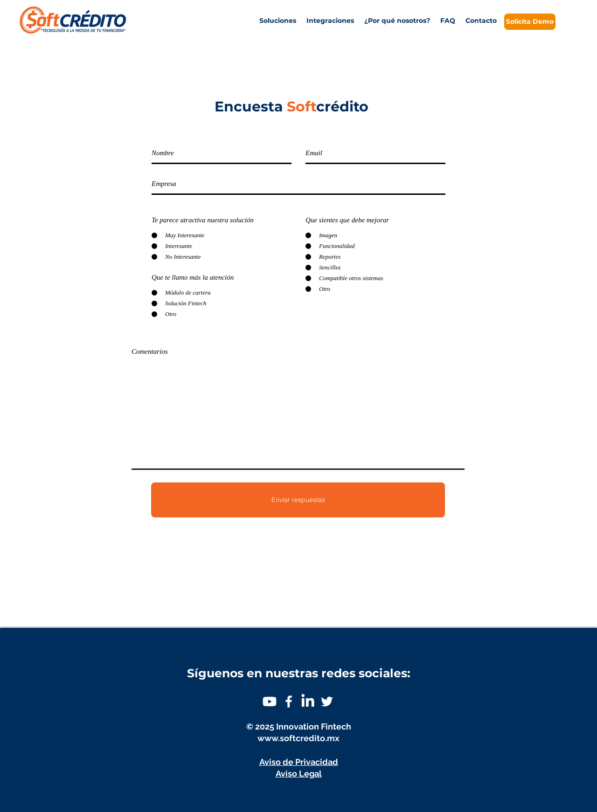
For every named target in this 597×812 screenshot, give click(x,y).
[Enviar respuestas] (298, 499)
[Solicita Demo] (529, 22)
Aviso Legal (299, 773)
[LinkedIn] (308, 701)
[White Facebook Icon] (289, 701)
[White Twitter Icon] (327, 701)
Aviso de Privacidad (298, 762)
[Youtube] (270, 701)
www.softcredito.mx (298, 738)
